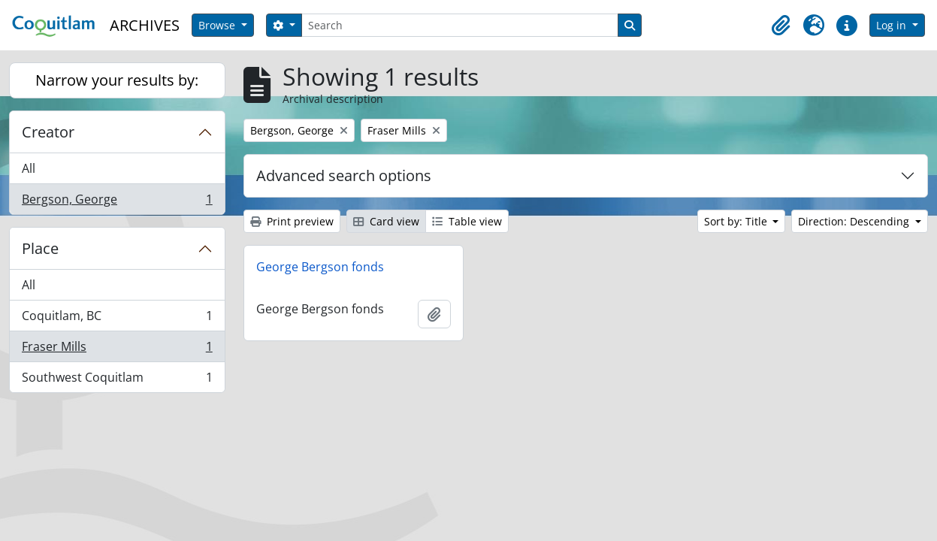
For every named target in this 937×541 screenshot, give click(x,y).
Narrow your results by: (116, 80)
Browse (218, 25)
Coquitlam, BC (117, 319)
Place (40, 248)
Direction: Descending (855, 221)
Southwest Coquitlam (117, 380)
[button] (780, 25)
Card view (386, 221)
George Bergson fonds (320, 266)
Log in (892, 25)
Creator (48, 132)
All (28, 168)
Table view (467, 221)
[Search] (459, 25)
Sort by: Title (737, 221)
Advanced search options (343, 175)
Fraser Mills (117, 349)
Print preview (292, 221)
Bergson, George (117, 202)
